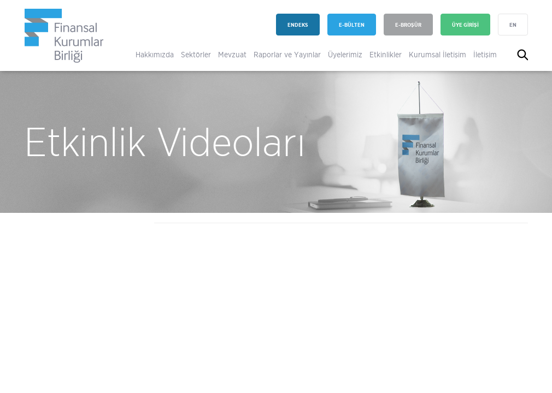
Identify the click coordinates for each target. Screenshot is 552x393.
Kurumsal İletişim (437, 54)
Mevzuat (232, 54)
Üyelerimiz (345, 54)
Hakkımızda (155, 54)
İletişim (485, 54)
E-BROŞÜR (408, 24)
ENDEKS (297, 24)
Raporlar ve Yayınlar (287, 54)
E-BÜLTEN (352, 24)
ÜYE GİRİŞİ (465, 24)
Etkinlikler (385, 54)
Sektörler (196, 54)
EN (512, 24)
